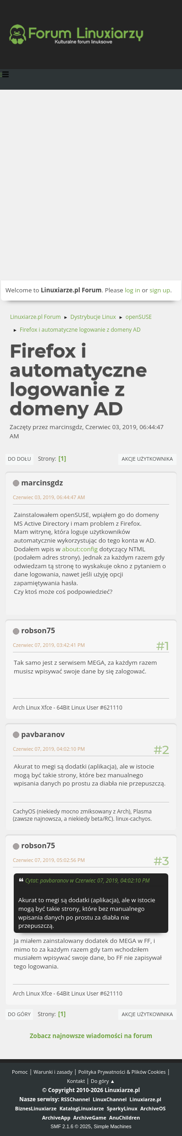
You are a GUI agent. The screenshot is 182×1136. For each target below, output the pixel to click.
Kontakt (76, 1080)
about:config (80, 549)
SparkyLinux (122, 1108)
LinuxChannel (110, 1099)
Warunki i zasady (52, 1071)
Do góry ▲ (103, 1080)
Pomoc (20, 1071)
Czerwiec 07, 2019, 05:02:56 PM (49, 859)
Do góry (19, 1014)
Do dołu (19, 458)
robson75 (38, 630)
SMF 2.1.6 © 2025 (70, 1126)
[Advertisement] (91, 185)
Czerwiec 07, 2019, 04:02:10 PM (49, 748)
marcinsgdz (42, 483)
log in (132, 290)
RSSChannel (75, 1099)
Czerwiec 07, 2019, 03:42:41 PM (49, 644)
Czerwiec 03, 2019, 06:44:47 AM (49, 497)
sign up (159, 290)
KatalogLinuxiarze (82, 1108)
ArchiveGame (89, 1117)
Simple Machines (113, 1126)
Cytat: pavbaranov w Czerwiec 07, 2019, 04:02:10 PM (87, 880)
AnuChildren (124, 1117)
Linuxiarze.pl (145, 1099)
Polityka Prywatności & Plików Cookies (122, 1071)
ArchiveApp (56, 1117)
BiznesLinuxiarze (36, 1108)
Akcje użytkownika (147, 458)
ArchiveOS (152, 1108)
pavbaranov (43, 734)
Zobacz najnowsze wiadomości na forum (91, 1036)
